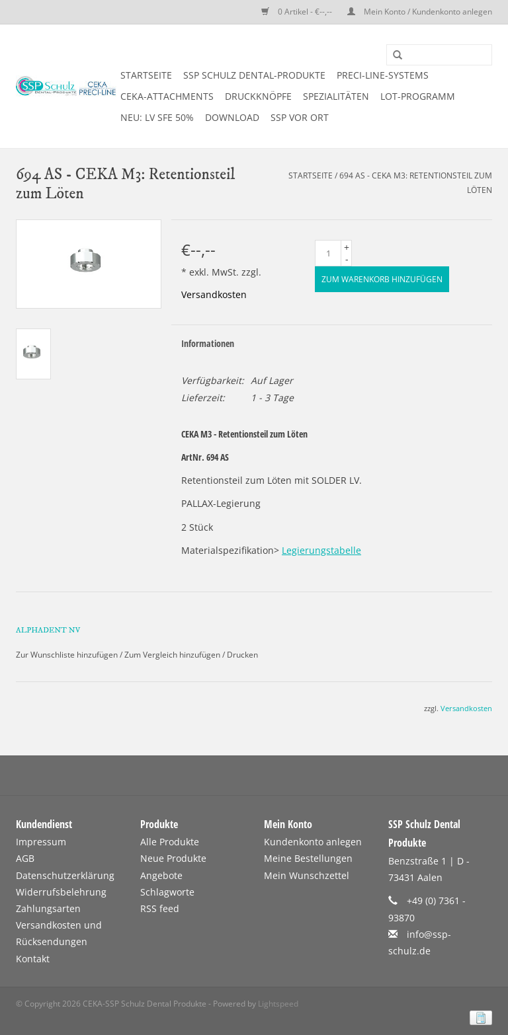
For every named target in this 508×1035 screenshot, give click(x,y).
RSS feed (159, 908)
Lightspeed (278, 1003)
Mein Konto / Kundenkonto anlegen (419, 11)
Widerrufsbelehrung (61, 892)
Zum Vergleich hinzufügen (173, 654)
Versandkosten (214, 294)
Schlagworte (167, 892)
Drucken (242, 654)
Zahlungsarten (48, 908)
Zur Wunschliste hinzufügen (67, 654)
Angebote (161, 875)
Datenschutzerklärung (65, 875)
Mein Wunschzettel (306, 875)
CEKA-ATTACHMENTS (167, 96)
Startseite (146, 75)
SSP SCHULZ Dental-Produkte (254, 75)
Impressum (41, 841)
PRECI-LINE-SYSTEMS (383, 75)
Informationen (207, 343)
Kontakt (33, 958)
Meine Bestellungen (308, 858)
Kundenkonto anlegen (313, 841)
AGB (25, 858)
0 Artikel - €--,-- (297, 11)
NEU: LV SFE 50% (157, 117)
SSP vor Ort (300, 117)
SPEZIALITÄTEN (336, 96)
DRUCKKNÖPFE (258, 96)
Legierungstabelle (321, 550)
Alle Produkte (169, 841)
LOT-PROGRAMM (417, 96)
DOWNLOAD (232, 117)
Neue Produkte (173, 858)
